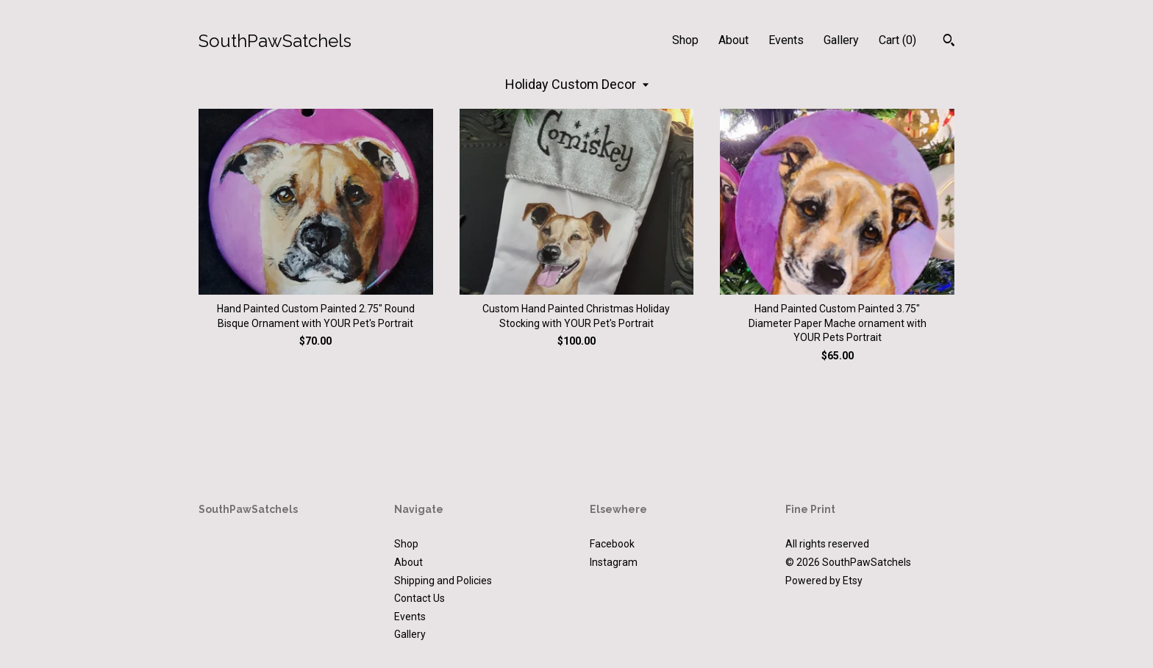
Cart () (897, 40)
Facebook (612, 544)
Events (786, 40)
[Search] (948, 42)
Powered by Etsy (824, 580)
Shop (685, 40)
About (733, 40)
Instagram (614, 562)
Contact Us (419, 598)
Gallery (841, 40)
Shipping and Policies (443, 580)
